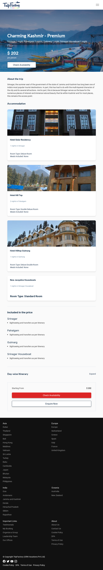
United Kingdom (58, 450)
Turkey (5, 458)
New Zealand (57, 495)
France (54, 446)
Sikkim (5, 510)
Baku (5, 462)
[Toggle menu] (97, 5)
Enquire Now (51, 403)
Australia (55, 491)
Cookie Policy (57, 532)
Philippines (7, 481)
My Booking (8, 528)
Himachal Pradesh (11, 507)
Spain (53, 438)
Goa (4, 491)
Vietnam (6, 450)
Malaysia (7, 477)
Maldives (6, 446)
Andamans (7, 495)
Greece (54, 434)
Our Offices (7, 540)
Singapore (7, 434)
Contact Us (56, 528)
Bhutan (6, 473)
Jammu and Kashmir (12, 499)
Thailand (6, 431)
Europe (54, 427)
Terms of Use (57, 540)
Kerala (5, 503)
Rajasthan (7, 514)
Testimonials (8, 524)
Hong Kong (7, 442)
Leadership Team (10, 536)
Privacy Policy (57, 544)
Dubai (5, 427)
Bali (4, 438)
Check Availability (21, 64)
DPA (53, 536)
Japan (5, 469)
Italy (53, 442)
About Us (55, 524)
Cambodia (7, 466)
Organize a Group (10, 532)
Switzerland (56, 431)
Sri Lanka (7, 454)
